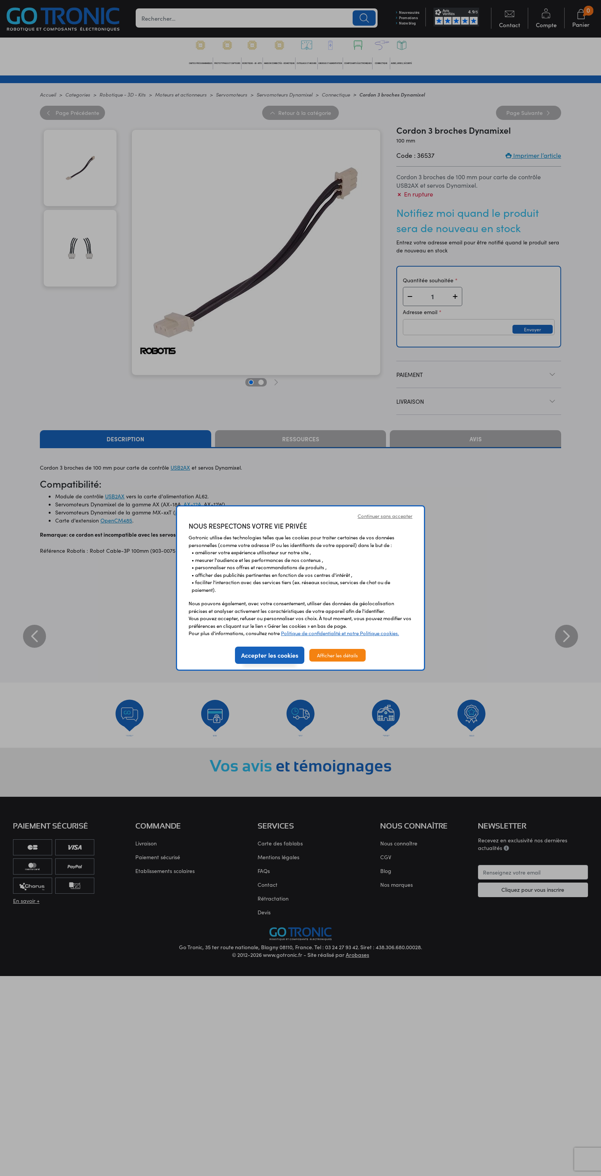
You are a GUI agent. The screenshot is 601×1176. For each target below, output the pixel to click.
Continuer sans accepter (385, 515)
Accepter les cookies (269, 655)
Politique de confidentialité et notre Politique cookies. (340, 633)
